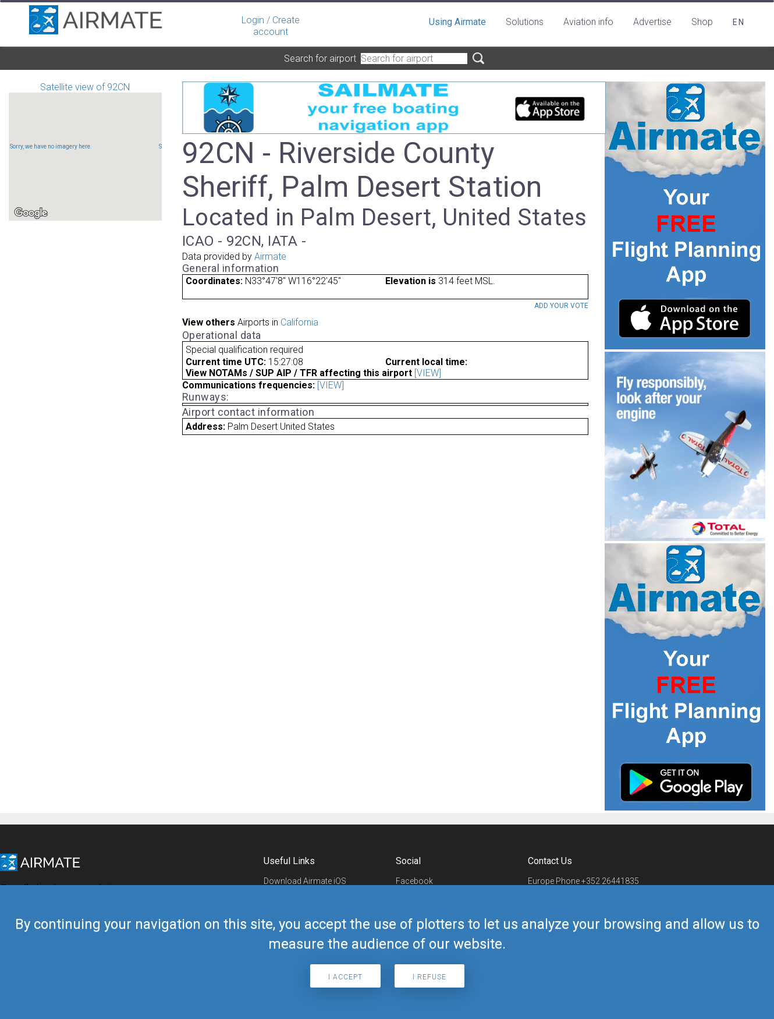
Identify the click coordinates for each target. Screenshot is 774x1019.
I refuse (429, 977)
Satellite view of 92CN (85, 151)
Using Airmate (457, 21)
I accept (345, 977)
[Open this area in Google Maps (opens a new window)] (31, 213)
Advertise (652, 21)
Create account (276, 26)
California (299, 322)
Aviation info (588, 21)
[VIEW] (427, 372)
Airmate (270, 256)
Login (253, 20)
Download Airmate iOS (305, 881)
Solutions (525, 21)
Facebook (414, 881)
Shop (702, 21)
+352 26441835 (610, 881)
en (739, 22)
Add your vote (561, 306)
